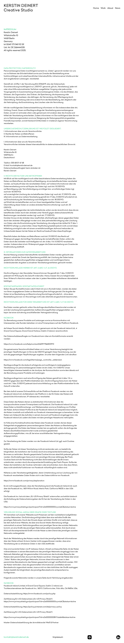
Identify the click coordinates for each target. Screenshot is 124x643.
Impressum (58, 637)
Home (96, 8)
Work (103, 8)
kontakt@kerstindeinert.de (16, 637)
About (110, 8)
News (117, 8)
